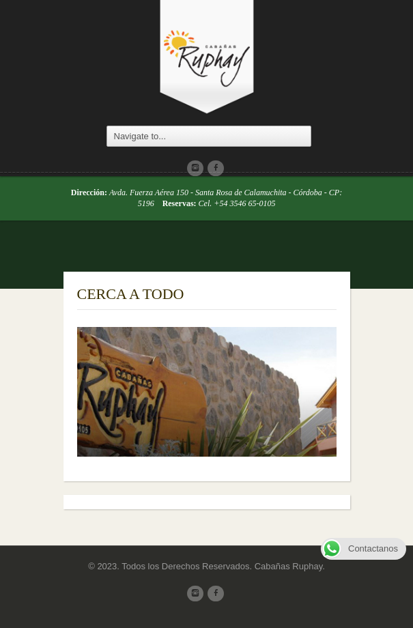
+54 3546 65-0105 (244, 203)
